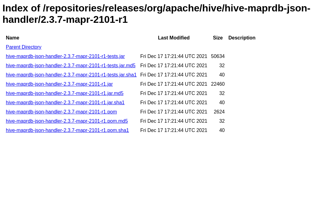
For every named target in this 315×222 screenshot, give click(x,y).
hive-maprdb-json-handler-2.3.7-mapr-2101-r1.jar (59, 84)
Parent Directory (24, 47)
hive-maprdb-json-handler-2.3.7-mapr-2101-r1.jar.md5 (64, 93)
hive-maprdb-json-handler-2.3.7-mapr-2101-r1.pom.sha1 (67, 130)
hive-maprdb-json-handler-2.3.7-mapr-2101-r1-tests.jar (65, 56)
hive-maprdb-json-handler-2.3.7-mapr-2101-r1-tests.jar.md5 (71, 65)
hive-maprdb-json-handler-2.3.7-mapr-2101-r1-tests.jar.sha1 (71, 74)
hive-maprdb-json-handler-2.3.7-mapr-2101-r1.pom (61, 111)
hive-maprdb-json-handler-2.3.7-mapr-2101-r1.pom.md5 (67, 121)
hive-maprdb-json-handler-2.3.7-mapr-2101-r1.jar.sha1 (65, 102)
